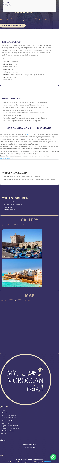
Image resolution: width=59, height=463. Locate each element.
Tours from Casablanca (9, 418)
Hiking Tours (5, 423)
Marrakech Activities (7, 431)
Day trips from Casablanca (10, 428)
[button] (53, 457)
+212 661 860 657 (29, 444)
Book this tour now (12, 25)
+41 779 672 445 (30, 448)
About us (4, 413)
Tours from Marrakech (8, 415)
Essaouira (30, 134)
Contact (3, 433)
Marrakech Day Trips (7, 158)
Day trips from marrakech (9, 426)
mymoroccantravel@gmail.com (29, 459)
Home (3, 410)
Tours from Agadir (7, 420)
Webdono (47, 462)
